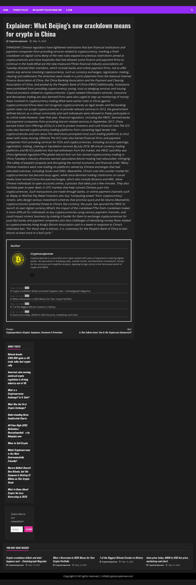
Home (5, 9)
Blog (26, 288)
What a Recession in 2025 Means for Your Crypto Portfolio (42, 298)
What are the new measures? (52, 64)
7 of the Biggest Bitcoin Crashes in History (33, 306)
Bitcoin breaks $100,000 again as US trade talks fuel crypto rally (19, 365)
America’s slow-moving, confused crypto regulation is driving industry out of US (19, 383)
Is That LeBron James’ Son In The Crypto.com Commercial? (100, 334)
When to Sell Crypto (18, 449)
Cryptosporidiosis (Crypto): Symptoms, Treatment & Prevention (37, 334)
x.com (69, 9)
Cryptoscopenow (18, 41)
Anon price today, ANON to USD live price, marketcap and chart (45, 314)
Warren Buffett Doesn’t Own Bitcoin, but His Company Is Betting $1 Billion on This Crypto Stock (19, 481)
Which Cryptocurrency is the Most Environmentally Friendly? (19, 461)
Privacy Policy (20, 9)
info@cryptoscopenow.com (47, 9)
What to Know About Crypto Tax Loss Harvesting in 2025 (18, 498)
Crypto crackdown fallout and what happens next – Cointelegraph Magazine (51, 291)
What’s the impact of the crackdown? (70, 208)
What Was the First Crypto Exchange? (17, 411)
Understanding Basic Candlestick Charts (18, 422)
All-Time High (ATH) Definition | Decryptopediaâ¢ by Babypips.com (18, 436)
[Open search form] (192, 10)
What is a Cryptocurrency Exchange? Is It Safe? (18, 399)
